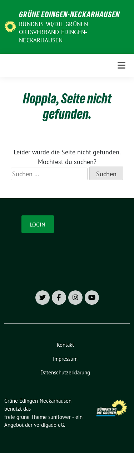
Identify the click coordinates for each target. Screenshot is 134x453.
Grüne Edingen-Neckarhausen (69, 14)
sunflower (59, 417)
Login (37, 224)
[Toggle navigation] (121, 65)
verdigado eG (49, 424)
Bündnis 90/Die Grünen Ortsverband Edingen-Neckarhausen (53, 32)
